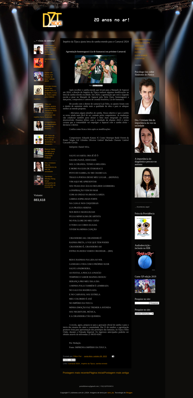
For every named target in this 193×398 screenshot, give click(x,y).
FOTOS (138, 52)
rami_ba (110, 393)
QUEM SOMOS (141, 55)
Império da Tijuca (88, 364)
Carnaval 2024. (74, 364)
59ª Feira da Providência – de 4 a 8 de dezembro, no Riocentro (50, 140)
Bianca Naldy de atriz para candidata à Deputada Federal (50, 153)
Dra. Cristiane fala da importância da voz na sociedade (50, 167)
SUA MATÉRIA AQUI (143, 40)
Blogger (129, 393)
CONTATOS (139, 59)
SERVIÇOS (139, 46)
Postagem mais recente (76, 372)
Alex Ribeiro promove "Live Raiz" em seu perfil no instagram (50, 50)
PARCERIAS (140, 49)
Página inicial (96, 372)
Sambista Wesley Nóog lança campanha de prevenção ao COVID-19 (50, 181)
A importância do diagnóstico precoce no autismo (50, 125)
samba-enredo (101, 364)
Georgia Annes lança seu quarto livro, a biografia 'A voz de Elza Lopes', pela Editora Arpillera (45, 92)
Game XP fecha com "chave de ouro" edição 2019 (50, 77)
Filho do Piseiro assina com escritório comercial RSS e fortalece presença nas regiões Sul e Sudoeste (45, 110)
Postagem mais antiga (116, 372)
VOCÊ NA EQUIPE (142, 43)
